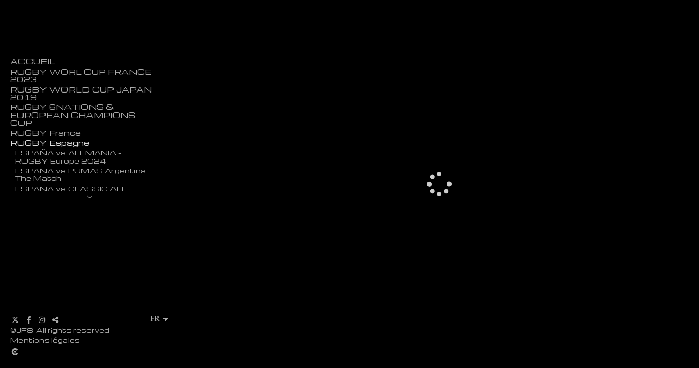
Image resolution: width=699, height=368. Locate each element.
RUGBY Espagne (49, 143)
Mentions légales (45, 340)
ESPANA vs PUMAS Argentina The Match (80, 174)
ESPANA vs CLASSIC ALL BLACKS (71, 191)
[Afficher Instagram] (42, 320)
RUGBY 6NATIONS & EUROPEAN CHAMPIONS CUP (73, 115)
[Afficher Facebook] (29, 320)
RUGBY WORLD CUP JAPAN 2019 (81, 93)
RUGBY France (45, 133)
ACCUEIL (32, 61)
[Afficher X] (15, 320)
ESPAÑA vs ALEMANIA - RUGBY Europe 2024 (68, 156)
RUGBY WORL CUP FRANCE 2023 (80, 75)
